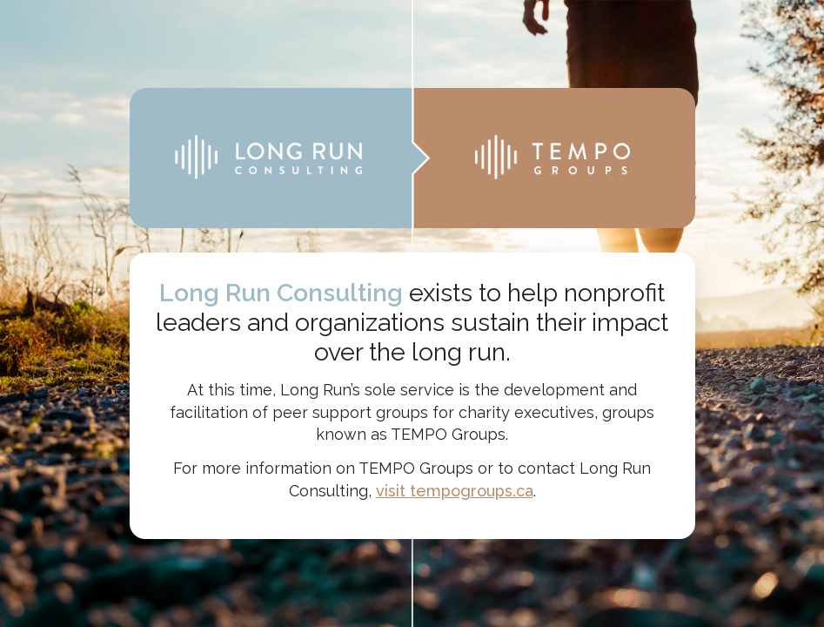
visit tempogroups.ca (454, 491)
